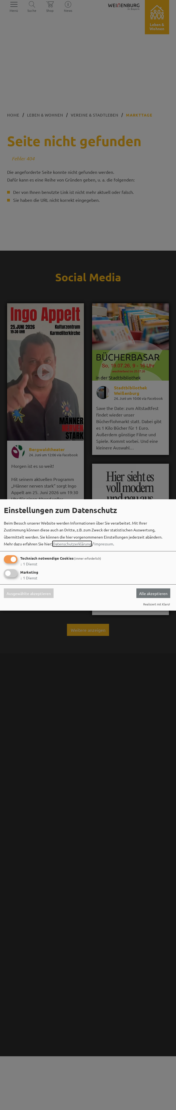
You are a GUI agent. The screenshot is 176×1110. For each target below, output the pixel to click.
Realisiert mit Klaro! (156, 604)
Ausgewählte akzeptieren (29, 593)
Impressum (103, 543)
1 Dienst (28, 563)
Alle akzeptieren (153, 593)
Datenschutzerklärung (72, 543)
